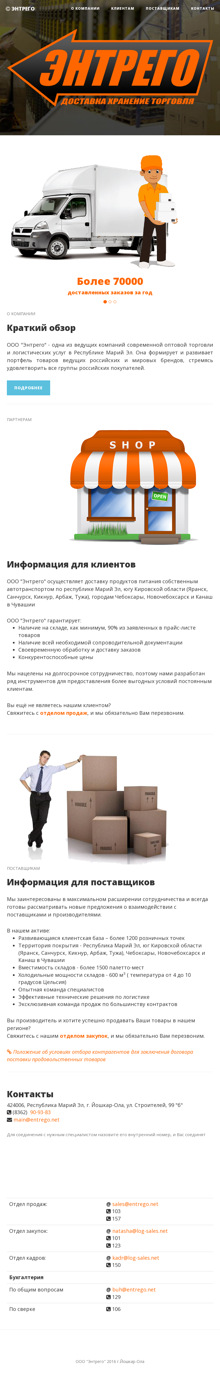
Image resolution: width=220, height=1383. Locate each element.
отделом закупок (84, 1035)
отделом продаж (63, 712)
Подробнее (28, 387)
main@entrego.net (36, 1119)
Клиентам (122, 8)
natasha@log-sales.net (140, 1230)
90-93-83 (40, 1112)
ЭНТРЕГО (20, 8)
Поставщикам (163, 8)
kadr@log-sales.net (135, 1257)
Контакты (202, 8)
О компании (85, 8)
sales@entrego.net (135, 1204)
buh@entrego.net (134, 1289)
